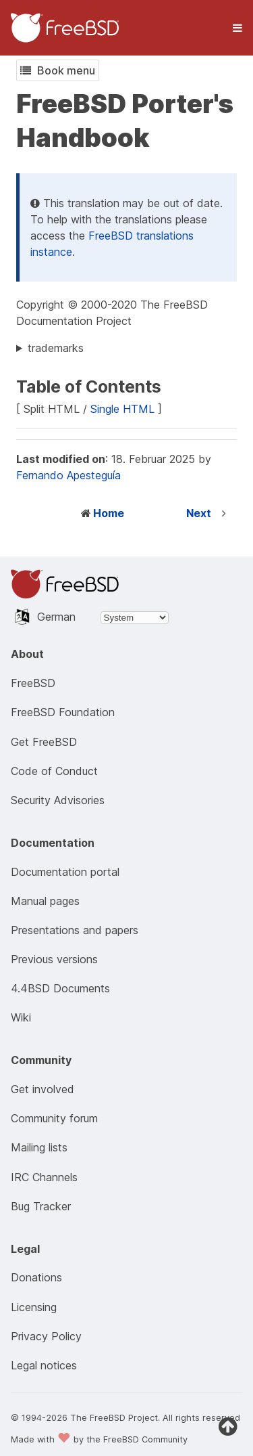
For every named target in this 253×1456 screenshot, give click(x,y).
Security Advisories (58, 800)
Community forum (54, 1118)
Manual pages (45, 901)
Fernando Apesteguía (68, 475)
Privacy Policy (46, 1336)
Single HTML (122, 409)
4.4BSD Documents (60, 988)
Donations (36, 1277)
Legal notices (44, 1365)
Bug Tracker (41, 1206)
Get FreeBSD (44, 742)
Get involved (42, 1089)
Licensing (34, 1307)
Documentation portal (65, 872)
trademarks (56, 348)
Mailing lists (39, 1147)
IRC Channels (44, 1177)
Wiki (21, 1017)
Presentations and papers (74, 930)
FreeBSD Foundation (63, 712)
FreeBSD (33, 683)
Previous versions (54, 959)
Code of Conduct (54, 771)
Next (198, 513)
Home (108, 513)
